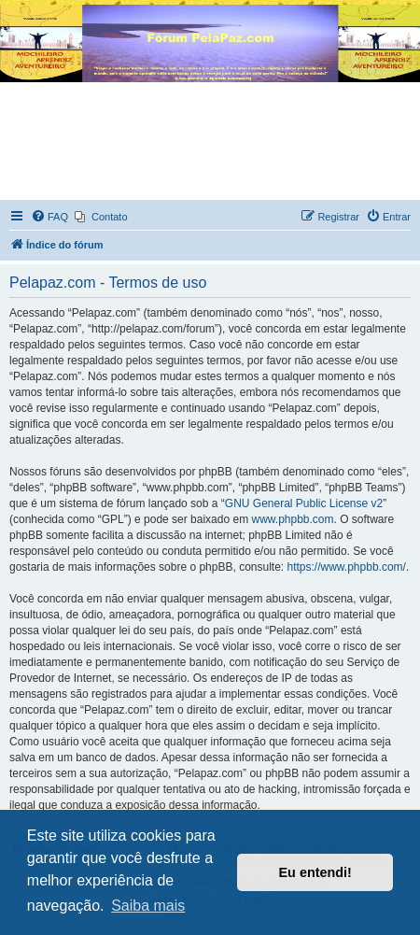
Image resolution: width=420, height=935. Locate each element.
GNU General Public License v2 (304, 503)
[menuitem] (49, 216)
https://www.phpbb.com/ (346, 567)
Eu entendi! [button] (315, 872)
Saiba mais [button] (148, 906)
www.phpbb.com (292, 519)
